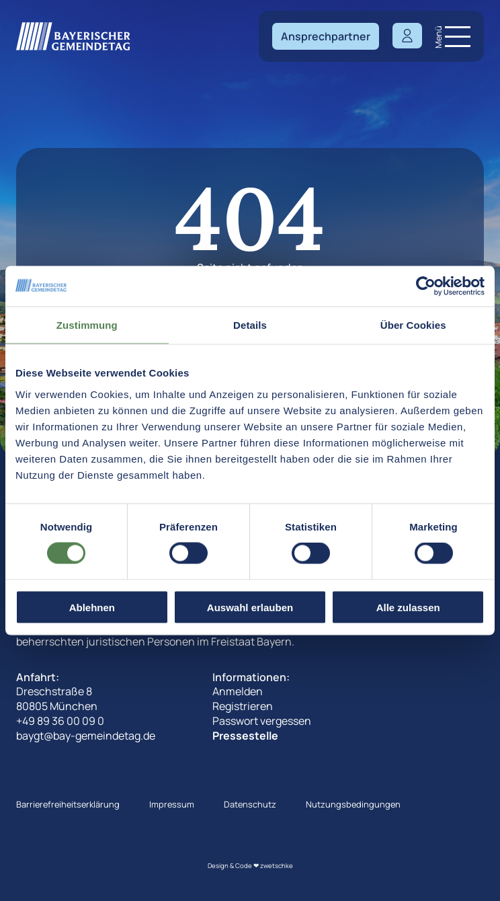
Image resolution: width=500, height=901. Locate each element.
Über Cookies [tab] (413, 325)
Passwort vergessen (261, 720)
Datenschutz (250, 804)
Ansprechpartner (325, 36)
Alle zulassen (408, 607)
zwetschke (276, 865)
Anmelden (237, 691)
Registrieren (242, 706)
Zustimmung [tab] (87, 325)
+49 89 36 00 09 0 (60, 720)
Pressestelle (245, 735)
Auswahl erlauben (250, 607)
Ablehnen (92, 607)
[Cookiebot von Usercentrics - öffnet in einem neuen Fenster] (426, 286)
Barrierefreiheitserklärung (68, 804)
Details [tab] (250, 325)
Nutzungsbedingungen (353, 804)
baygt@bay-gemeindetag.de (85, 735)
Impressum (171, 804)
